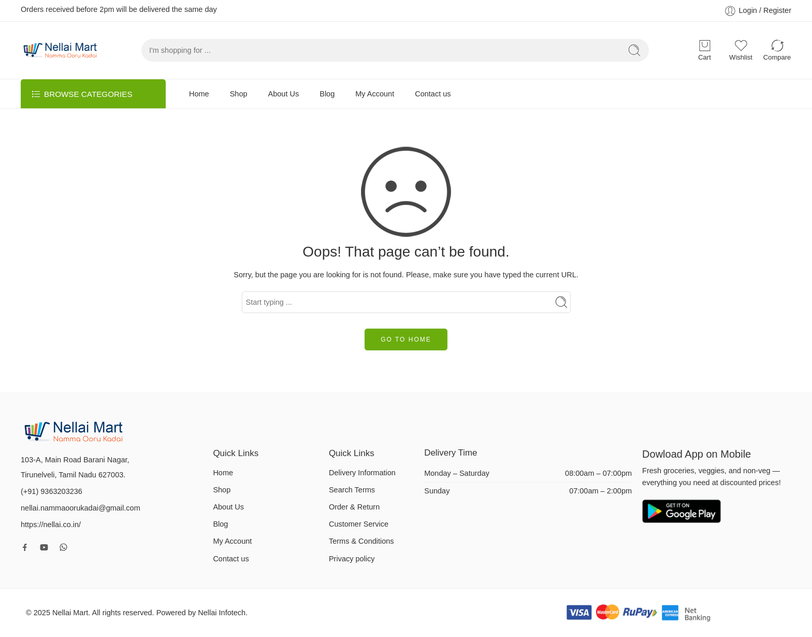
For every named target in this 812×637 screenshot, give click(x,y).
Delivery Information (362, 473)
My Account (374, 94)
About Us (283, 94)
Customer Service (358, 524)
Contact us (433, 94)
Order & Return (354, 507)
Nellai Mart (70, 612)
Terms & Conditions (361, 541)
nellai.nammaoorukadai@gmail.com (80, 508)
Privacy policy (352, 559)
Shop (239, 94)
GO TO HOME (406, 339)
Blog (327, 94)
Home (199, 94)
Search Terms (352, 490)
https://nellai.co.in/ (51, 524)
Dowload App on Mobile (698, 454)
